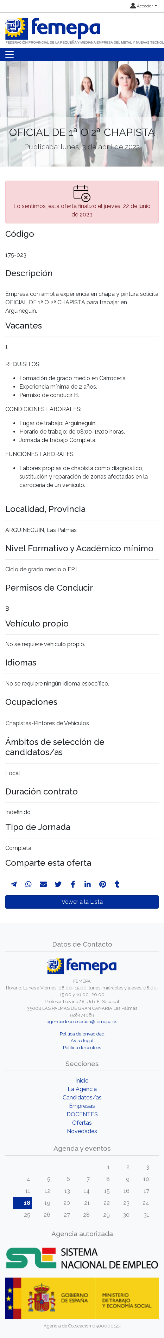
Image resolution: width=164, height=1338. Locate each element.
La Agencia (82, 1089)
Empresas (82, 1106)
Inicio (82, 1080)
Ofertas (82, 1122)
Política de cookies (82, 1047)
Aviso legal (82, 1040)
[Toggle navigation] (9, 54)
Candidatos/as (82, 1097)
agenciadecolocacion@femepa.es (82, 1021)
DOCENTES (82, 1114)
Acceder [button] (142, 6)
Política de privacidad (82, 1034)
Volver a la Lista (82, 901)
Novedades (82, 1131)
